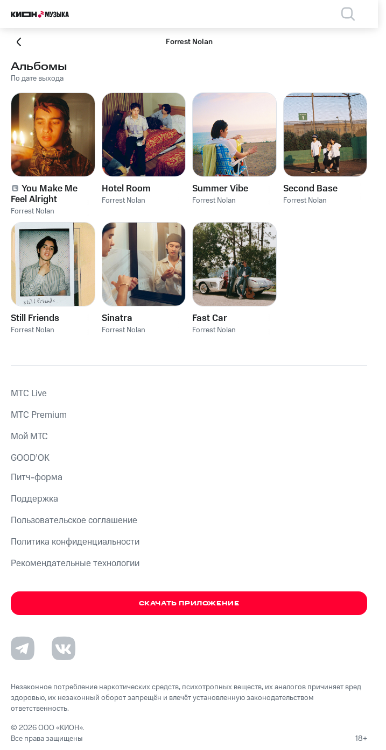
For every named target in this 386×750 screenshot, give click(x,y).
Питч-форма (36, 477)
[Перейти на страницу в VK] (63, 648)
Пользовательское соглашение (74, 520)
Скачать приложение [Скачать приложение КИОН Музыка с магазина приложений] (189, 603)
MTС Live (29, 393)
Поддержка (34, 498)
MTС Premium (39, 415)
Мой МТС (29, 436)
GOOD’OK (30, 458)
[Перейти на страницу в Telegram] (22, 648)
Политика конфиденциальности (75, 541)
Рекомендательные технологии (75, 563)
